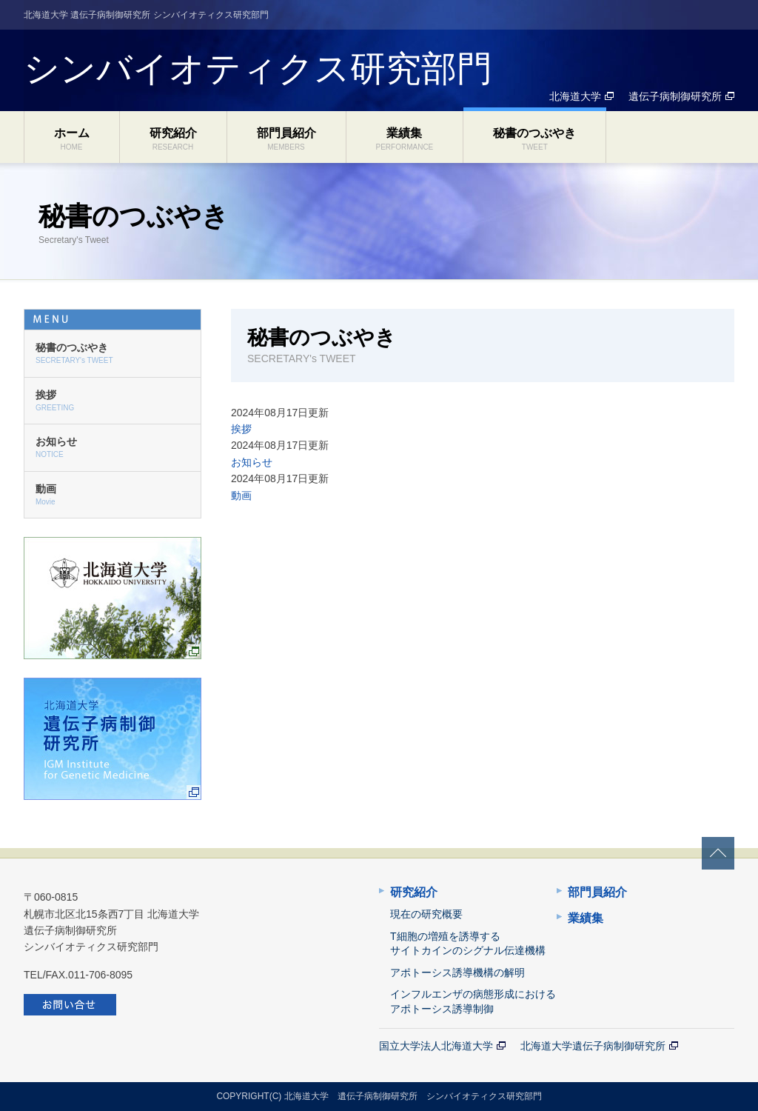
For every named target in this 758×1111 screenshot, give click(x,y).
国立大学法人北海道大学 (436, 1046)
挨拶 (241, 429)
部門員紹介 (286, 139)
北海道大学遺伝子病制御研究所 (592, 1046)
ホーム (72, 139)
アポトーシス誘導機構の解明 (457, 972)
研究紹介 (173, 139)
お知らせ (251, 462)
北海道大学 (575, 96)
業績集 (405, 139)
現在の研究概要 (426, 914)
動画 (241, 495)
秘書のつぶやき (534, 139)
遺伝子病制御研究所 (675, 96)
